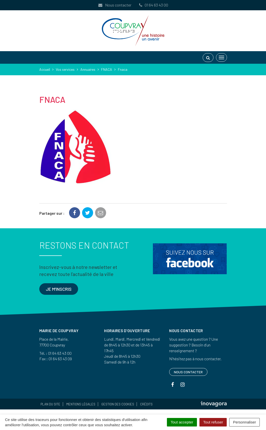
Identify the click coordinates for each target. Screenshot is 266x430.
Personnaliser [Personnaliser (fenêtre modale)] (244, 422)
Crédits (146, 404)
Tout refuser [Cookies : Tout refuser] (213, 422)
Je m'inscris (59, 289)
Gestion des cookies (117, 404)
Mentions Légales (80, 404)
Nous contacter (114, 5)
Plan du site (50, 404)
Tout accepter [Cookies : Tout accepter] (182, 422)
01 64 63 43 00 (153, 5)
